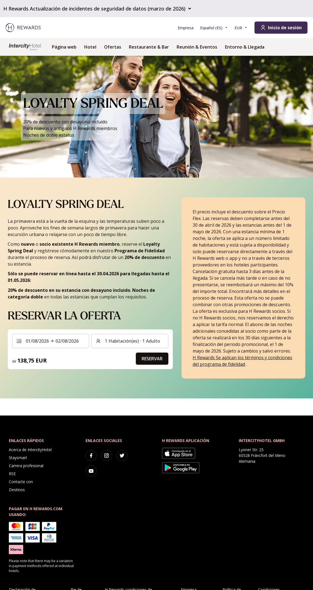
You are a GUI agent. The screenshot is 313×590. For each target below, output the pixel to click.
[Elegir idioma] (214, 28)
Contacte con (21, 481)
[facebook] (91, 455)
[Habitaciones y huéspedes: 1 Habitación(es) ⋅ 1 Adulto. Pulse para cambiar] (129, 341)
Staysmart (18, 457)
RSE (12, 473)
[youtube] (91, 471)
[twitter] (122, 455)
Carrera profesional (26, 465)
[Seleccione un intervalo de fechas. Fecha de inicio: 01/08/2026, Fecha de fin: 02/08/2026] (50, 341)
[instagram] (106, 455)
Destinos (17, 489)
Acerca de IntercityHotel (30, 449)
